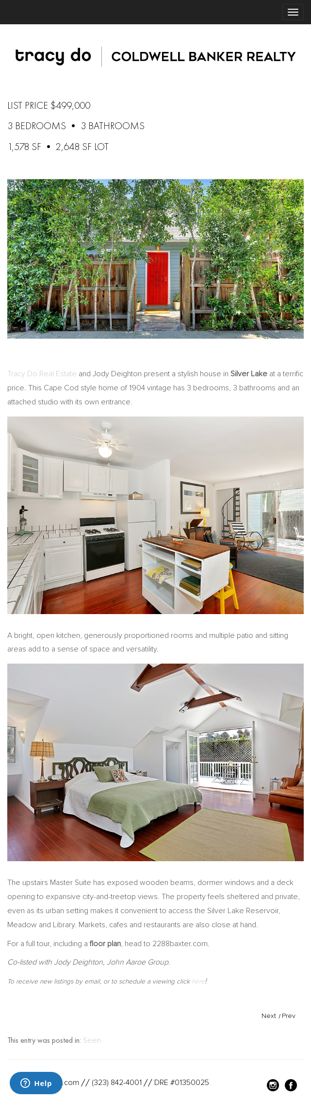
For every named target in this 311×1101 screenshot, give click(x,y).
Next (269, 1016)
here (198, 981)
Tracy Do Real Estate (42, 374)
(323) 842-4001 (117, 1082)
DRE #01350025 (181, 1082)
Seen (92, 1040)
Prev (288, 1016)
